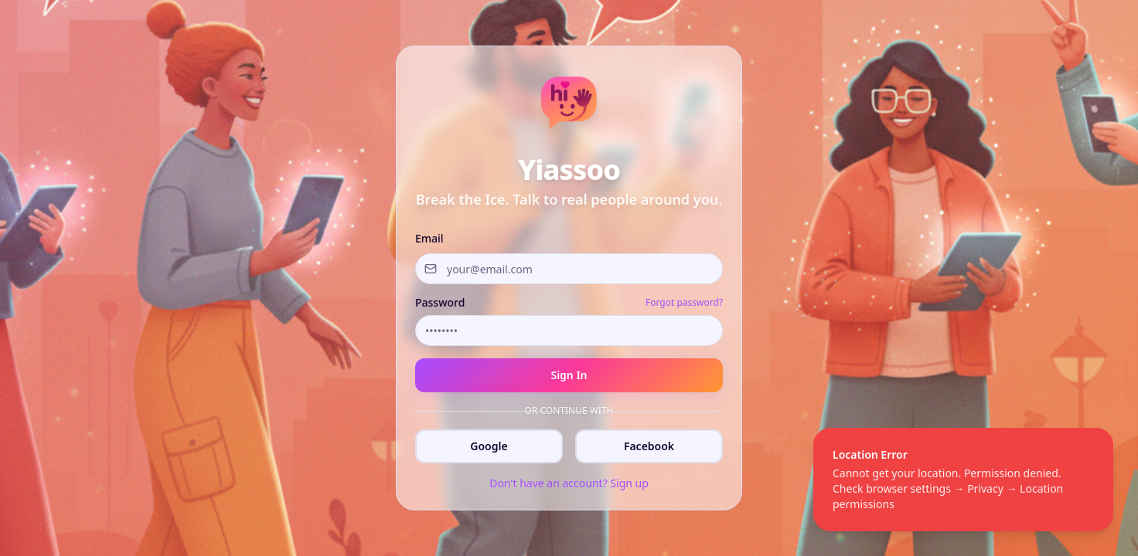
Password (440, 302)
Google (488, 446)
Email (429, 238)
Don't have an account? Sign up (569, 483)
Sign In (568, 375)
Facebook (649, 446)
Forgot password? (684, 303)
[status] (963, 479)
